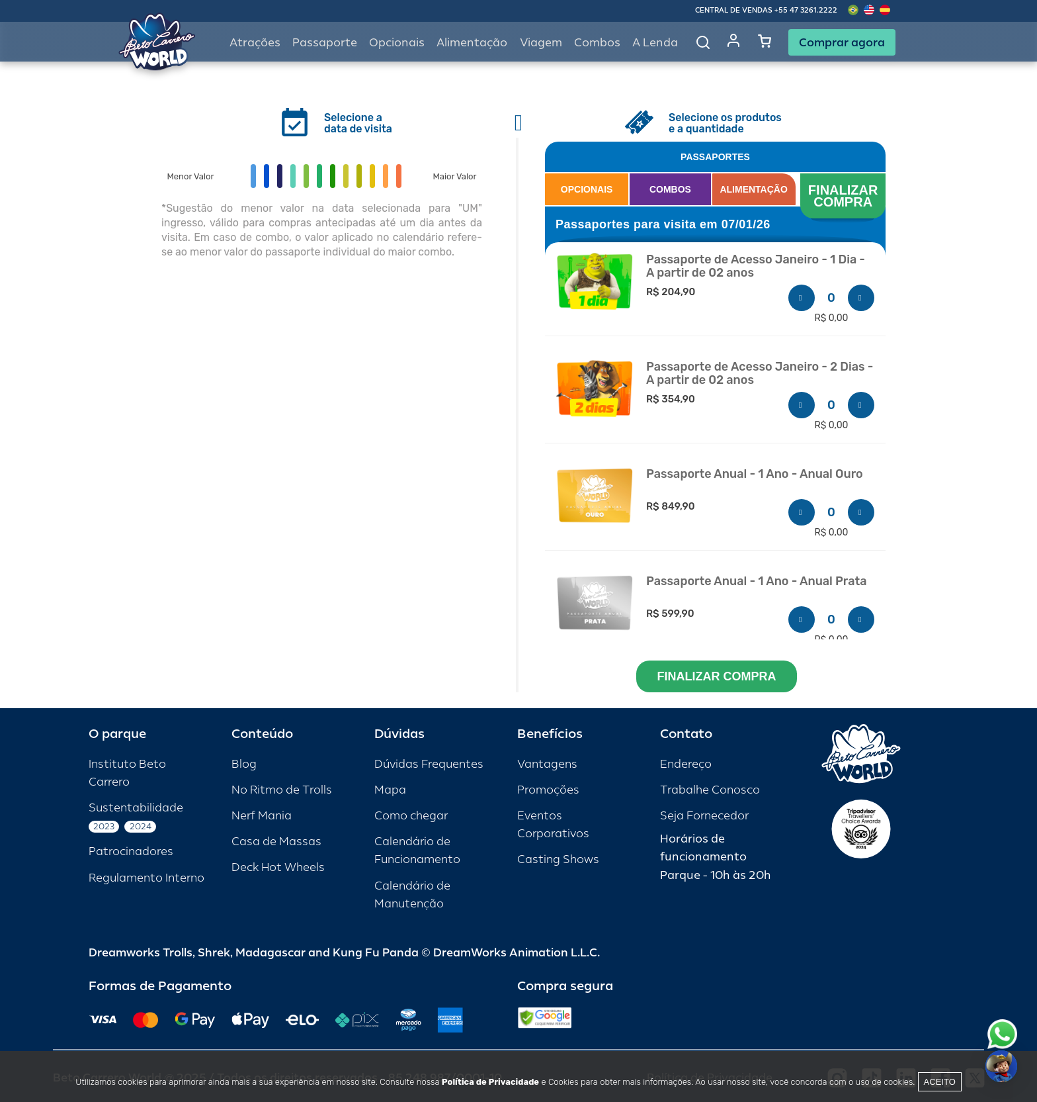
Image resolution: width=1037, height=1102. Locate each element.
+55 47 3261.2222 (805, 10)
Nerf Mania (261, 815)
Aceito (940, 1082)
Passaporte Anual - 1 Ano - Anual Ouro (754, 474)
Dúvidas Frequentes (428, 764)
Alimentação (471, 42)
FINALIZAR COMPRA (845, 196)
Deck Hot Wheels (278, 867)
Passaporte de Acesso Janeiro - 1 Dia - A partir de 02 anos (755, 266)
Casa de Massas (276, 841)
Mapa (390, 790)
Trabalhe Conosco (710, 790)
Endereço (686, 764)
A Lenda (655, 42)
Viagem (541, 42)
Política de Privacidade (490, 1082)
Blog (244, 764)
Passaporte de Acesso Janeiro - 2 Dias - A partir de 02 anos (759, 373)
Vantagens (547, 764)
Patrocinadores (131, 851)
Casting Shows (558, 859)
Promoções (548, 790)
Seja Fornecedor (704, 815)
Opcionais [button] (397, 42)
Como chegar (411, 815)
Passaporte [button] (324, 42)
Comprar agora (842, 42)
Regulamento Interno (146, 878)
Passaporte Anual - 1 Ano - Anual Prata (756, 581)
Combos (597, 42)
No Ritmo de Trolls (281, 790)
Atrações (254, 42)
